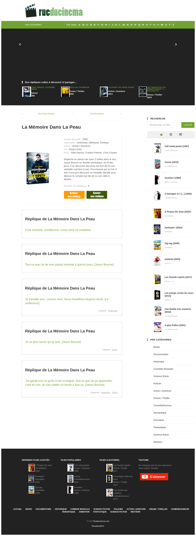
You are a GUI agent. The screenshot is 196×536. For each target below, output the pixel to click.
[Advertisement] (98, 56)
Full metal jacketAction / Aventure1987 (82, 468)
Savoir (114, 350)
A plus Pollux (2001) (175, 325)
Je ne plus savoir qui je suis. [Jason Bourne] (53, 342)
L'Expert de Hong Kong (121, 87)
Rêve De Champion (79, 87)
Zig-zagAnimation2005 (39, 490)
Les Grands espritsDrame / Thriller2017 (121, 468)
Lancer (188, 125)
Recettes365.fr (98, 526)
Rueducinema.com (101, 521)
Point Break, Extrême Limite (42, 88)
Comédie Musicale (163, 368)
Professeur (112, 311)
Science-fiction (161, 434)
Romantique (159, 412)
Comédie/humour (162, 405)
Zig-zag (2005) (172, 243)
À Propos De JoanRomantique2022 (43, 468)
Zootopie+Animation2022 (39, 479)
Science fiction (161, 376)
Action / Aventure (162, 390)
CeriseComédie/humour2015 (82, 479)
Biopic (156, 347)
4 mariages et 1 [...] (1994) (178, 193)
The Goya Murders (46, 113)
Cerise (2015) (171, 162)
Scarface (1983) (173, 178)
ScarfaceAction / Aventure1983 (82, 490)
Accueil (17, 509)
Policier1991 (34, 94)
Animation (158, 420)
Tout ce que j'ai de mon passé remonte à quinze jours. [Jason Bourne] (69, 264)
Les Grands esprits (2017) (178, 277)
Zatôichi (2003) (172, 259)
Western (157, 442)
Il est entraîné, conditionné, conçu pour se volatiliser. (58, 230)
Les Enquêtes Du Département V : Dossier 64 (156, 89)
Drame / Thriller (161, 398)
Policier (157, 383)
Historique (158, 361)
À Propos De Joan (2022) (178, 211)
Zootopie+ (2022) (173, 227)
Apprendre (105, 392)
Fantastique (159, 427)
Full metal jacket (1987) (177, 146)
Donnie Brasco (97, 113)
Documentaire (160, 354)
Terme (114, 392)
